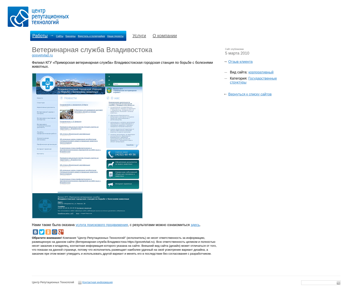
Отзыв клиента (240, 62)
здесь (195, 225)
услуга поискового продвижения (102, 225)
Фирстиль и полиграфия (91, 36)
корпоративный (260, 72)
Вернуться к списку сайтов (250, 94)
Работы (40, 35)
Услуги (139, 35)
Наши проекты (115, 36)
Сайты (59, 36)
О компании (165, 35)
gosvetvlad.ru (42, 55)
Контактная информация (97, 282)
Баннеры (71, 36)
